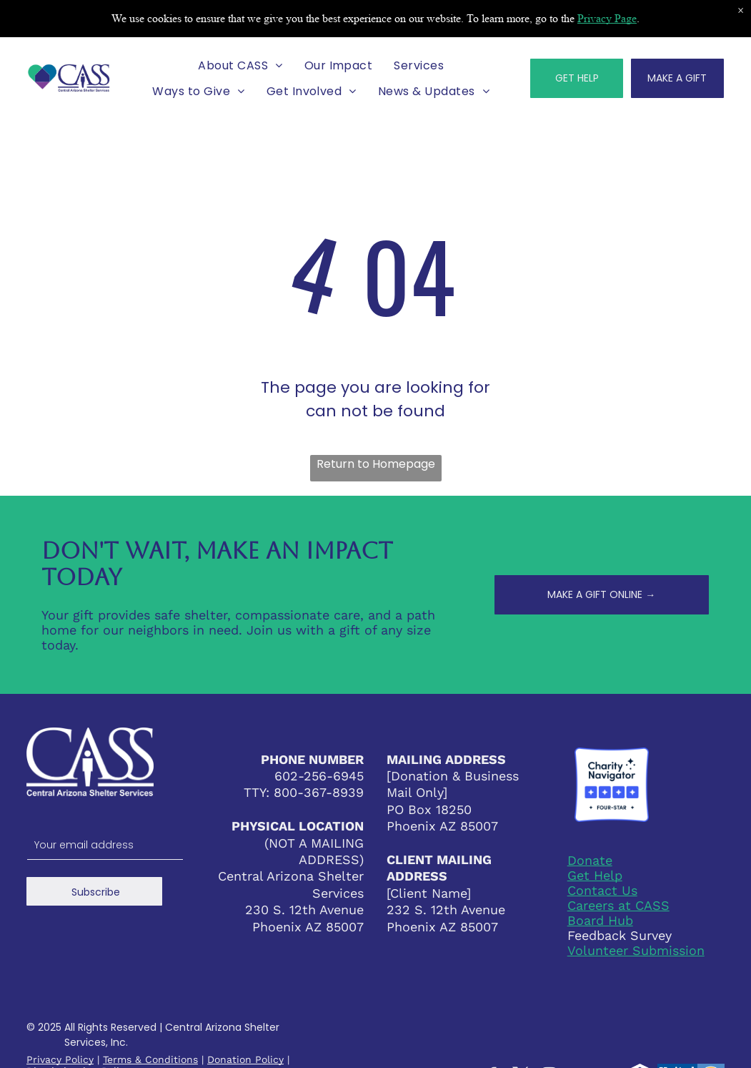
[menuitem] (240, 65)
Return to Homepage (376, 464)
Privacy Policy (60, 1059)
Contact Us (602, 890)
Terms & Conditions (150, 1059)
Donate (589, 860)
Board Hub (600, 920)
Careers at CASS (618, 905)
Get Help (594, 875)
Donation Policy (245, 1059)
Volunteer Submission (636, 950)
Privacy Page (607, 18)
